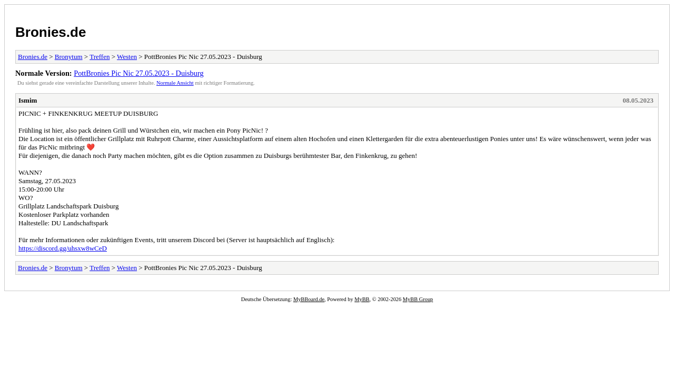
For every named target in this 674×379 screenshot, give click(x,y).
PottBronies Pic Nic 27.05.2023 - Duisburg (138, 73)
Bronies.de (50, 32)
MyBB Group (418, 299)
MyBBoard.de (308, 299)
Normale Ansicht (175, 83)
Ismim (27, 100)
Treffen (100, 57)
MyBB (361, 299)
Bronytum (69, 57)
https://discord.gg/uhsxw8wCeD (62, 248)
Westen (127, 57)
